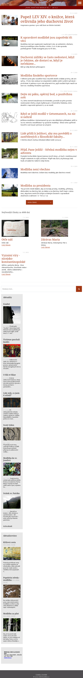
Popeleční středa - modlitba (11, 578)
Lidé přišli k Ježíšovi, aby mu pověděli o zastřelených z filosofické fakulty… (46, 135)
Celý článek (6, 245)
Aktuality (7, 297)
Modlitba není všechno (35, 169)
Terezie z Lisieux (72, 91)
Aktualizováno (10, 535)
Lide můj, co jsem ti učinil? (11, 394)
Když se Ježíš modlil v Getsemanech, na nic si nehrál (48, 115)
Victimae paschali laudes (11, 340)
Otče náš (7, 239)
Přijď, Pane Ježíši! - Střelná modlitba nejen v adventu (49, 151)
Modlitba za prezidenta (35, 185)
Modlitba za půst (11, 613)
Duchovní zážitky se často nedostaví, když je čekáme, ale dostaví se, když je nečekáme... (47, 60)
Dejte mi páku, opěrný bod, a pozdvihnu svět (46, 95)
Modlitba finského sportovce (39, 75)
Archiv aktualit (7, 526)
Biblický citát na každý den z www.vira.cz (13, 655)
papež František (72, 34)
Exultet (6, 304)
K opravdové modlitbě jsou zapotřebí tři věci (46, 39)
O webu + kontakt (41, 675)
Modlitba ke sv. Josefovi (10, 459)
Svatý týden (8, 425)
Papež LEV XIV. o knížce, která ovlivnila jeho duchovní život (47, 19)
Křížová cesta (9, 542)
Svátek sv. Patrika (11, 493)
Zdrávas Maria (50, 239)
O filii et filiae (9, 374)
